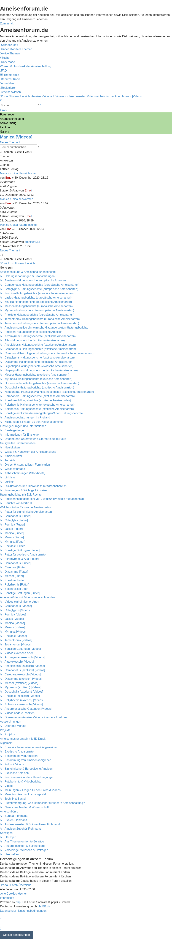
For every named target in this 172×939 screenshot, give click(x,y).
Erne (8, 177)
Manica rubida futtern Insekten (19, 224)
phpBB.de (44, 906)
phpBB (20, 902)
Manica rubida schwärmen (16, 199)
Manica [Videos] (16, 137)
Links (3, 110)
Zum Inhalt (7, 23)
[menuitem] (16, 49)
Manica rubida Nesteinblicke (18, 173)
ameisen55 (32, 241)
